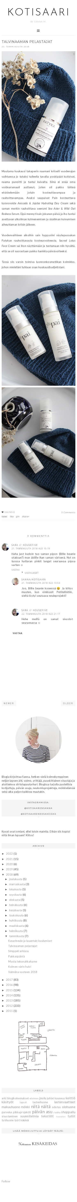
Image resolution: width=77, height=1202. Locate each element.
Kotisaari (38, 13)
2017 (10, 979)
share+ (26, 516)
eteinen (34, 1098)
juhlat (50, 1098)
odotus (56, 1107)
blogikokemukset (18, 1098)
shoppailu (68, 1112)
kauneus (10, 512)
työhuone (8, 1120)
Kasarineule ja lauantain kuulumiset (30, 940)
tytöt (71, 1116)
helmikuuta (16, 931)
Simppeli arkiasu (18, 951)
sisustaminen (10, 1116)
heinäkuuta (16, 905)
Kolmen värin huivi (19, 966)
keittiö (70, 1098)
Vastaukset (32, 572)
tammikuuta (17, 936)
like (12, 516)
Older (68, 703)
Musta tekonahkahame (22, 961)
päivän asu (42, 1111)
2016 (10, 984)
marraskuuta (17, 884)
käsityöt (8, 1102)
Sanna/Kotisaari (34, 579)
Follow (6, 1181)
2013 (10, 1000)
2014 (10, 995)
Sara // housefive (24, 544)
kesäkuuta (16, 910)
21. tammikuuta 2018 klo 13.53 (41, 583)
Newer (9, 703)
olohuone (68, 1107)
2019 (10, 869)
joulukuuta (16, 879)
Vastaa (15, 569)
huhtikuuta (16, 920)
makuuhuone (11, 1107)
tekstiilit (47, 1116)
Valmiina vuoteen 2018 (22, 972)
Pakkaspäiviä (16, 956)
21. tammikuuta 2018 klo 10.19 (30, 548)
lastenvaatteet (64, 1102)
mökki (25, 1107)
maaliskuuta (17, 925)
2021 (10, 859)
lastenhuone (40, 1102)
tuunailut (61, 1116)
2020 (10, 864)
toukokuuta (16, 915)
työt (17, 1120)
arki (4, 1098)
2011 (10, 1011)
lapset (23, 1102)
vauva (24, 1120)
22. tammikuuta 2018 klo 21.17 (41, 613)
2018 (10, 874)
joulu (42, 1098)
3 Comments (68, 512)
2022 (10, 853)
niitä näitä (41, 1106)
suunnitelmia (29, 1116)
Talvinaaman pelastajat (22, 946)
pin (18, 516)
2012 (10, 1005)
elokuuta (15, 899)
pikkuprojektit (22, 1112)
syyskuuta (16, 894)
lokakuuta (15, 889)
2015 (10, 990)
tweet (4, 516)
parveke (7, 1112)
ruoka (57, 1112)
